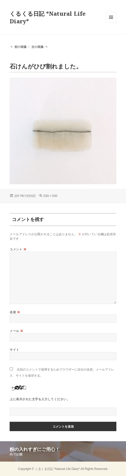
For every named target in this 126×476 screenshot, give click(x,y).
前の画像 (20, 47)
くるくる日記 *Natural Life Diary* (47, 17)
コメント (18, 249)
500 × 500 (50, 196)
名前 (15, 312)
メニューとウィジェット (111, 22)
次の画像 (37, 47)
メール (16, 331)
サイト (14, 349)
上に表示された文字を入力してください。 (40, 399)
